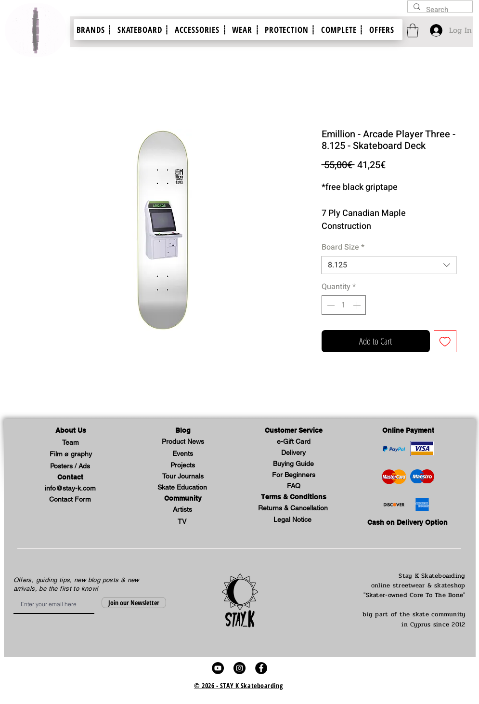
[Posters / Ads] (70, 466)
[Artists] (182, 510)
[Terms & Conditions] (293, 497)
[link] (412, 31)
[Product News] (183, 442)
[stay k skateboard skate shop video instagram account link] (239, 668)
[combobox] (389, 265)
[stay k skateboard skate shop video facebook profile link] (261, 668)
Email (16, 594)
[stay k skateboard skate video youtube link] (218, 668)
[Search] (439, 10)
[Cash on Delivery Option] (408, 523)
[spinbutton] (344, 305)
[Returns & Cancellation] (293, 508)
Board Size (343, 247)
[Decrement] (330, 305)
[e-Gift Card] (293, 442)
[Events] (183, 454)
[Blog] (183, 431)
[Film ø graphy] (71, 454)
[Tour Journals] (183, 476)
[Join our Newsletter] (134, 602)
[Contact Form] (70, 499)
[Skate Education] (182, 487)
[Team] (71, 443)
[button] (71, 431)
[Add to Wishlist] (445, 341)
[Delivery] (293, 453)
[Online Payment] (408, 431)
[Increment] (357, 305)
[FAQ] (293, 486)
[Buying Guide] (293, 464)
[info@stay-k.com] (70, 488)
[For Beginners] (293, 475)
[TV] (182, 522)
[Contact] (70, 477)
